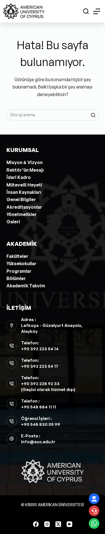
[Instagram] (47, 524)
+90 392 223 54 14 (40, 348)
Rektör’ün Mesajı (25, 170)
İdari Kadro (18, 177)
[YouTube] (69, 524)
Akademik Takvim (25, 285)
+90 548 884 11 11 (38, 407)
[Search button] (93, 115)
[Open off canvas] (96, 11)
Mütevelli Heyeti (24, 185)
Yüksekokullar (21, 263)
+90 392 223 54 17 (39, 366)
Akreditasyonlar (24, 207)
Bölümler (16, 278)
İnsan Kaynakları (23, 192)
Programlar (18, 271)
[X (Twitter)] (58, 524)
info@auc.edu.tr (38, 441)
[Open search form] (86, 11)
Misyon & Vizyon (24, 162)
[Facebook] (36, 524)
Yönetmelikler (21, 214)
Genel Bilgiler (21, 199)
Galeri (13, 221)
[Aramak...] (52, 115)
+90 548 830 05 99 (40, 424)
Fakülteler (17, 256)
